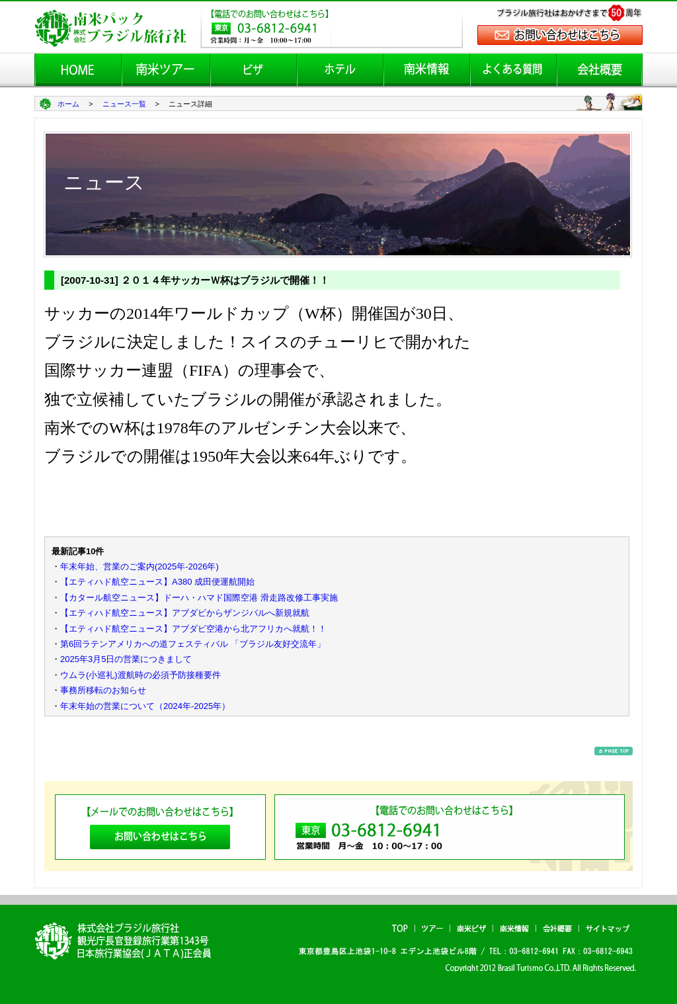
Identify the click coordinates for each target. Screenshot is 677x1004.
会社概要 (557, 928)
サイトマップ (607, 928)
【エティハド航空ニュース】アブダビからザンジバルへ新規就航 (184, 613)
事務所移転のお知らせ (103, 690)
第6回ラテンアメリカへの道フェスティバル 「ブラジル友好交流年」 (192, 644)
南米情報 (514, 928)
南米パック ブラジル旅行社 (127, 940)
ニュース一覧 (124, 104)
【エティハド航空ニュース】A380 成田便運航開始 (157, 582)
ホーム (68, 104)
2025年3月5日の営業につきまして (126, 659)
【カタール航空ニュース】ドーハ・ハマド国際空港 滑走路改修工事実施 (199, 598)
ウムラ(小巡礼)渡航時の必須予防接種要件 (140, 675)
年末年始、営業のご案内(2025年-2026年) (139, 566)
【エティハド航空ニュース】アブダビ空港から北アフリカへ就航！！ (193, 629)
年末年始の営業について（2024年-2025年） (145, 706)
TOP (400, 928)
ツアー (432, 928)
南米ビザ (471, 928)
